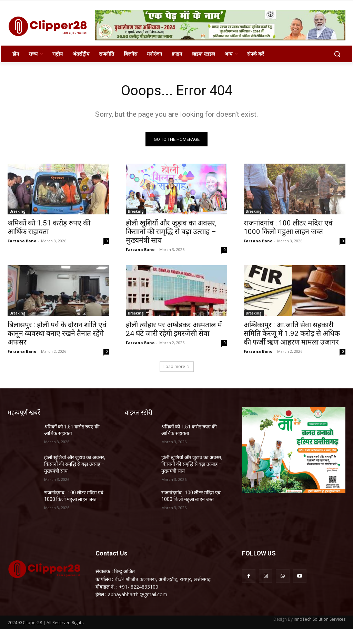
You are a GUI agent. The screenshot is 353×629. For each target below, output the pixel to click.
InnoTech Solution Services (319, 619)
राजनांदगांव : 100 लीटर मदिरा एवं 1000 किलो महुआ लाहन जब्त (288, 227)
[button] (337, 54)
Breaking (18, 211)
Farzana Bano (22, 240)
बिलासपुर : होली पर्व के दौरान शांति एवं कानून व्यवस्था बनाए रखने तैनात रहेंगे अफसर (57, 333)
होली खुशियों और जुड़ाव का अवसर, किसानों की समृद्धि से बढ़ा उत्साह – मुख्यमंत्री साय (171, 231)
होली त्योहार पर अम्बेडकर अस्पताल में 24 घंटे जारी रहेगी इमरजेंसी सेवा (174, 329)
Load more (176, 366)
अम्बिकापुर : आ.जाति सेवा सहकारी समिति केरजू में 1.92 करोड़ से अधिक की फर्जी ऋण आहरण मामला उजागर (292, 333)
